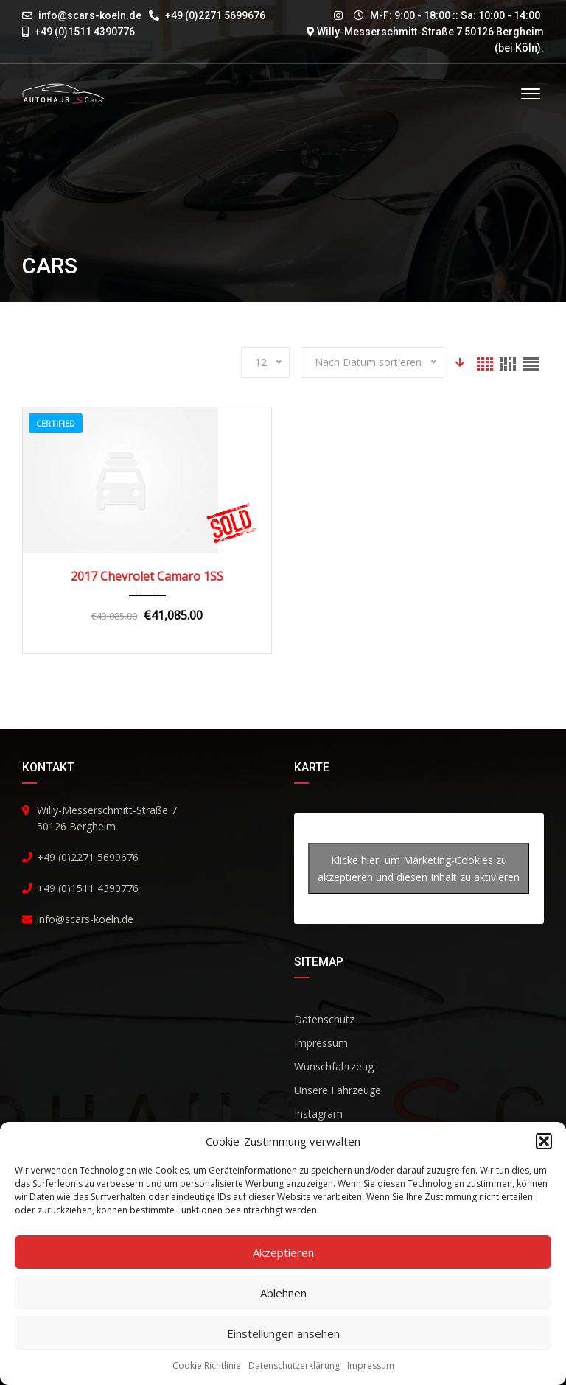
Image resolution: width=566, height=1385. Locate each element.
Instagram (318, 1114)
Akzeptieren (283, 1252)
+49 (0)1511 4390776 (78, 32)
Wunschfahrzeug (334, 1066)
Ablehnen (283, 1293)
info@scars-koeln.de (90, 15)
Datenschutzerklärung (294, 1365)
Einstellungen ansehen (283, 1333)
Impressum (370, 1365)
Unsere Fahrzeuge (337, 1090)
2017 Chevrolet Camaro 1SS (147, 576)
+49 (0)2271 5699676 (207, 15)
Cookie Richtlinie (206, 1365)
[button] (544, 1141)
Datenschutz (324, 1019)
